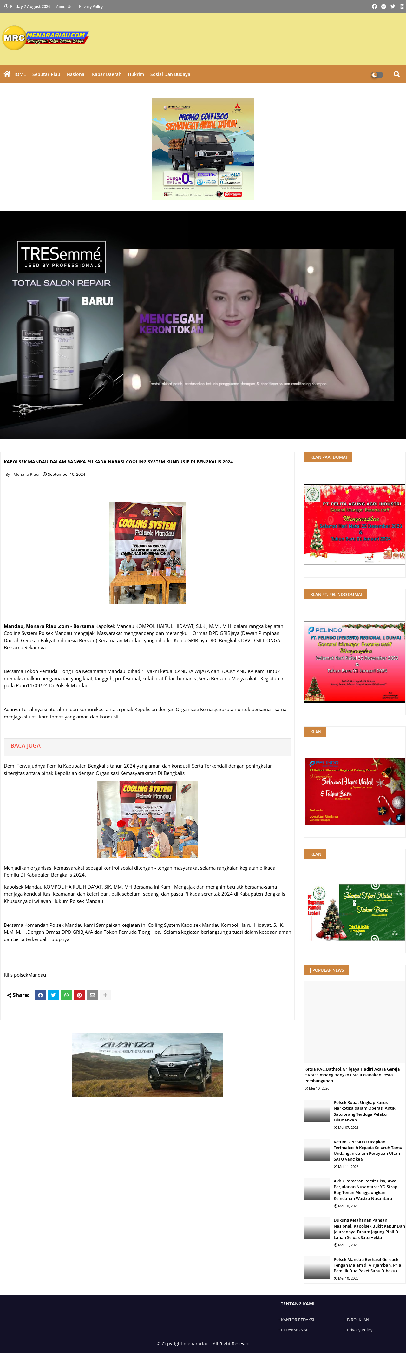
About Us (64, 6)
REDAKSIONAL (294, 1330)
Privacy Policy (91, 6)
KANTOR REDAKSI (297, 1320)
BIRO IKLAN (358, 1320)
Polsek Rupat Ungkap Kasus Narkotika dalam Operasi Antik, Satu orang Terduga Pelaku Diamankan (365, 1111)
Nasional (76, 74)
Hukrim (136, 74)
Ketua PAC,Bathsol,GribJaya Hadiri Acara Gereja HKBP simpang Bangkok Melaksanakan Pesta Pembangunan (352, 1074)
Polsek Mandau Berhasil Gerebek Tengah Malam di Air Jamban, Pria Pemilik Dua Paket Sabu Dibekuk (367, 1265)
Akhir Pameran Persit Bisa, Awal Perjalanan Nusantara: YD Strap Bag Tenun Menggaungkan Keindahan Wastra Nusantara (366, 1189)
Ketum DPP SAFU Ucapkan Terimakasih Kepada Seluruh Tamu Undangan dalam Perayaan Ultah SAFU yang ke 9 (368, 1150)
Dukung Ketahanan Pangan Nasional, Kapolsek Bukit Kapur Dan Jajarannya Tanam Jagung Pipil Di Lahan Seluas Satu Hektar (369, 1228)
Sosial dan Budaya (170, 74)
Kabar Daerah (106, 74)
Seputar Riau (46, 74)
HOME (19, 74)
